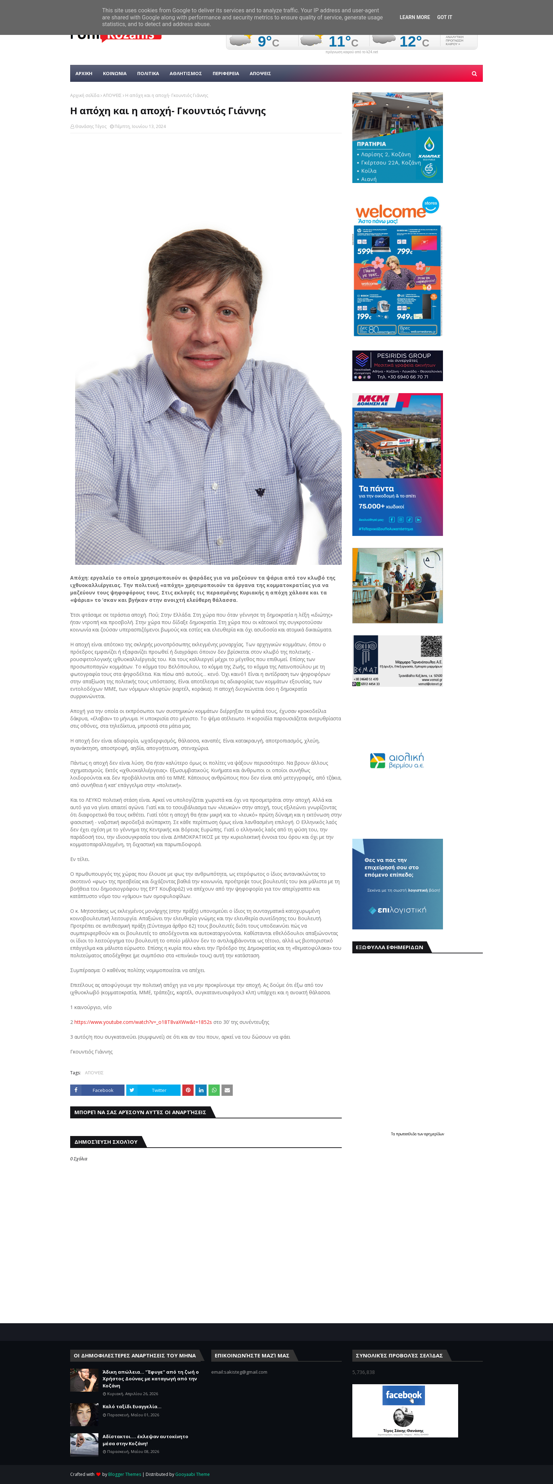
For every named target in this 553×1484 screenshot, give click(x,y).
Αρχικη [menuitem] (83, 73)
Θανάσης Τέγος (91, 126)
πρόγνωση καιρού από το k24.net (352, 52)
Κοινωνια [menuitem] (115, 73)
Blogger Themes (124, 1474)
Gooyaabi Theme (192, 1474)
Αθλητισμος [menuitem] (186, 73)
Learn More (415, 17)
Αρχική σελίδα (84, 95)
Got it (444, 17)
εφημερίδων (434, 1133)
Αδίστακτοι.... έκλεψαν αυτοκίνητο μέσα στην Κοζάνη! (145, 1440)
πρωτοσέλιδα (407, 1133)
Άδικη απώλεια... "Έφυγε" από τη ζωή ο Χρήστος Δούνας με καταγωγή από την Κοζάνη (151, 1379)
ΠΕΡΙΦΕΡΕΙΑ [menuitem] (226, 73)
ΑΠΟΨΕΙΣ (112, 95)
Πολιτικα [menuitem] (148, 73)
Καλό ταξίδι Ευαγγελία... (132, 1406)
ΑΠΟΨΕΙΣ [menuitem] (260, 73)
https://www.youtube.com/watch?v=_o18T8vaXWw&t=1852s (143, 1022)
